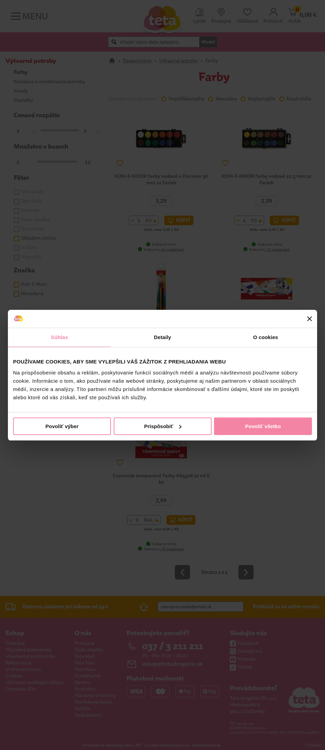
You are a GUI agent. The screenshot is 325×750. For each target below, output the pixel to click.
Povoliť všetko (263, 426)
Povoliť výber (61, 426)
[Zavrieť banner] (309, 318)
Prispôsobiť (162, 426)
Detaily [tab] (162, 337)
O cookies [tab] (265, 337)
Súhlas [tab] (59, 337)
